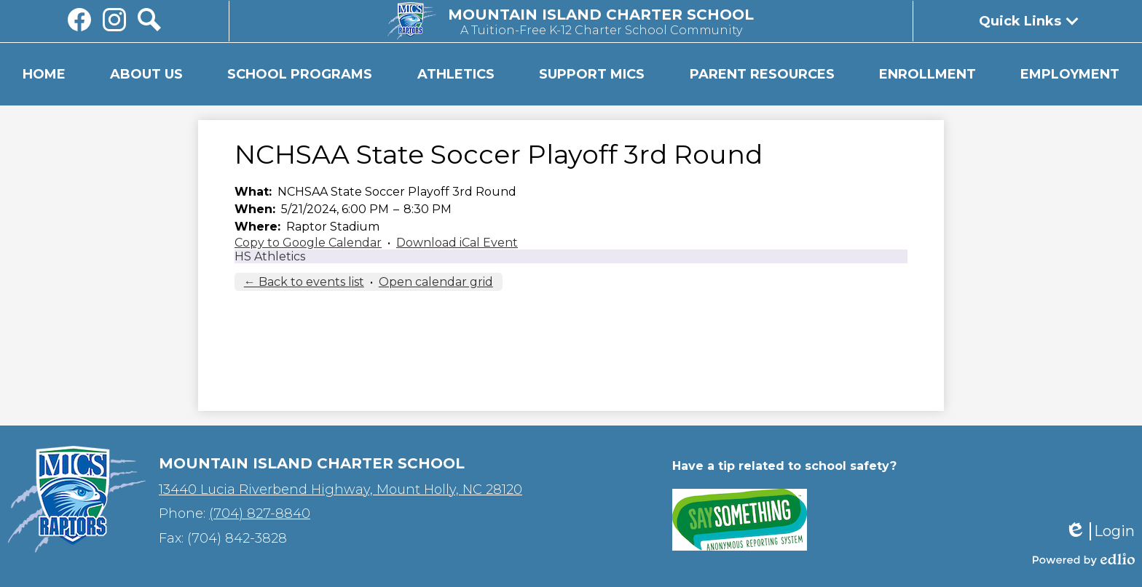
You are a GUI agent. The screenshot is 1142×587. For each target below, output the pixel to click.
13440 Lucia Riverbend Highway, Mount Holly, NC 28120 (340, 490)
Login (1100, 531)
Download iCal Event (457, 242)
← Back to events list (304, 282)
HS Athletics (270, 256)
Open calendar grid (436, 282)
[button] (146, 74)
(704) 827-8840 (259, 514)
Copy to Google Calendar (308, 242)
